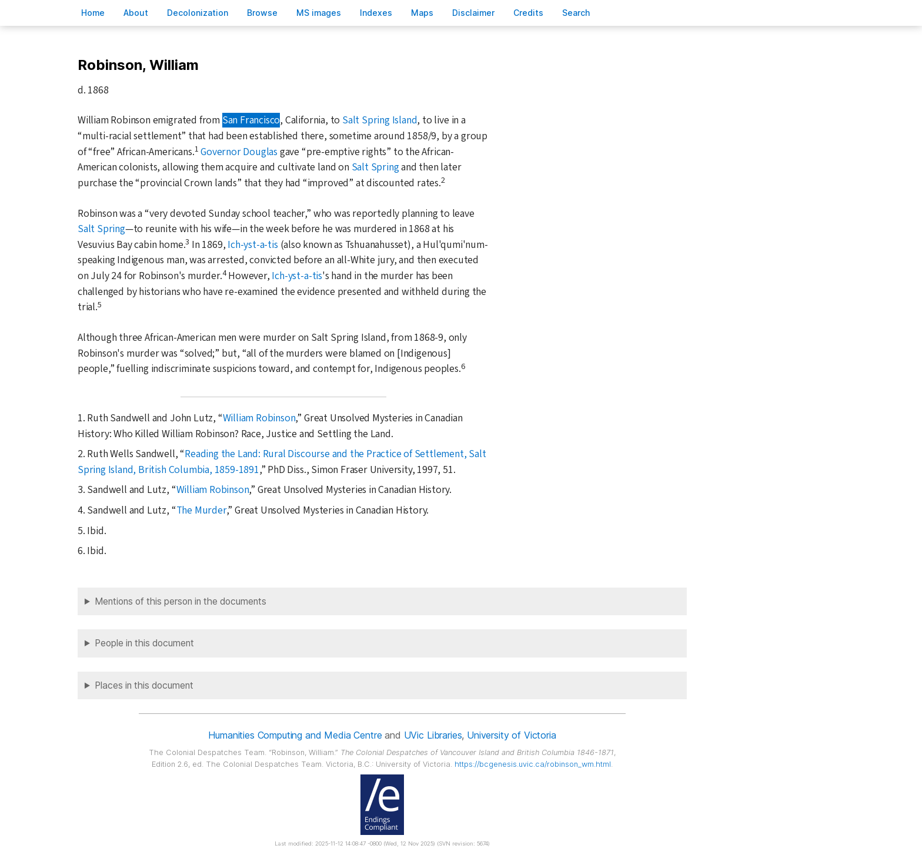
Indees (376, 13)
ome (93, 13)
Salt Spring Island (379, 120)
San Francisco (251, 120)
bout (135, 13)
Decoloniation (197, 13)
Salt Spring (375, 167)
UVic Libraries (433, 735)
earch (576, 13)
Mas (422, 13)
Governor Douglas (239, 152)
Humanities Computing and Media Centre (295, 735)
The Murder (201, 510)
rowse (262, 13)
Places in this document (144, 685)
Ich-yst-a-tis (253, 244)
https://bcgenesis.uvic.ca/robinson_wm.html (533, 764)
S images (318, 13)
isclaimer (473, 13)
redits (528, 13)
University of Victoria (511, 735)
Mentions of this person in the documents (180, 601)
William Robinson (259, 418)
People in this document (144, 643)
